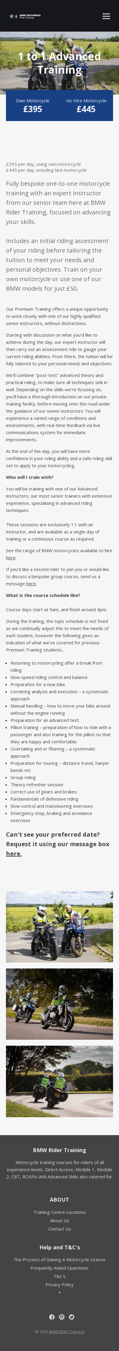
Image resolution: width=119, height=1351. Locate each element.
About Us (59, 1220)
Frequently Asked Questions (59, 1268)
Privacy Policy (60, 1284)
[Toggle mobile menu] (106, 16)
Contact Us (59, 1229)
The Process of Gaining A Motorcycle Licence (59, 1259)
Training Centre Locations (59, 1212)
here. (31, 583)
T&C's (59, 1276)
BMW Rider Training (59, 1150)
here (11, 558)
